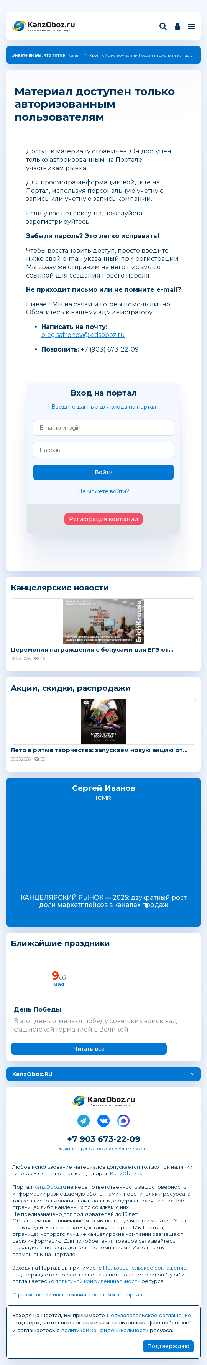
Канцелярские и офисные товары (49, 30)
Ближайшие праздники (60, 943)
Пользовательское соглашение (145, 1268)
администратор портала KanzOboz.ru (103, 1148)
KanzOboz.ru (126, 1173)
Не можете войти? (103, 491)
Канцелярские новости (60, 587)
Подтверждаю (168, 1346)
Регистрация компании (103, 519)
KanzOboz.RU (32, 1074)
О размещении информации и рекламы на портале (79, 1294)
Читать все (89, 1048)
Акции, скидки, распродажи (71, 688)
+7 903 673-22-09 (103, 1139)
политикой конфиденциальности (97, 1281)
